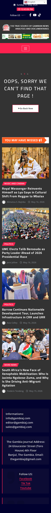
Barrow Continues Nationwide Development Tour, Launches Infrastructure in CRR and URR (23, 313)
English (29, 2)
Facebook (25, 479)
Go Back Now (25, 108)
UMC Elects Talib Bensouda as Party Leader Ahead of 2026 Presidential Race (23, 253)
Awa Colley (12, 322)
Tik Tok (25, 483)
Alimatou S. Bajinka (16, 202)
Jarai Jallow (12, 262)
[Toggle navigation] (25, 48)
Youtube (25, 488)
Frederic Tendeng (15, 391)
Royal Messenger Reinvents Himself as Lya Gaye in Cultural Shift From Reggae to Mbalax (24, 192)
